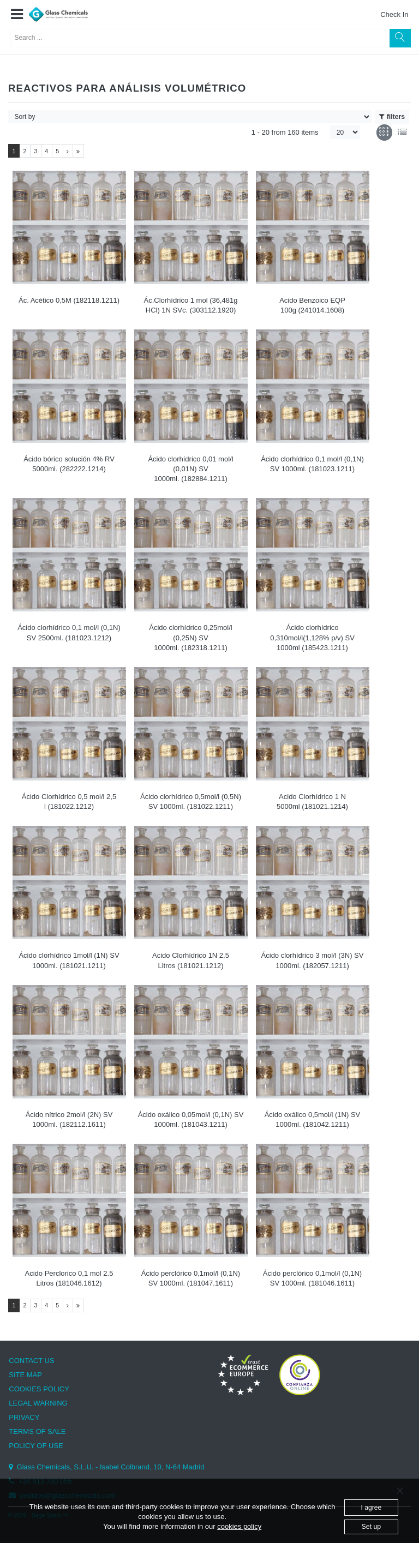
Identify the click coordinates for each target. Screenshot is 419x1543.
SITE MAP (25, 1375)
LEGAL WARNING (38, 1403)
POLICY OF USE (36, 1446)
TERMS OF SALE (37, 1431)
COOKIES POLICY (39, 1389)
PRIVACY (24, 1417)
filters (392, 117)
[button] (16, 15)
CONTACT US (31, 1360)
